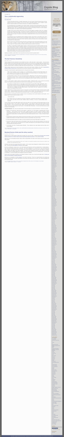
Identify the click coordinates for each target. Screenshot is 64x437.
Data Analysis (54, 355)
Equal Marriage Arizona (55, 362)
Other (53, 395)
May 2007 (53, 300)
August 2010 (54, 258)
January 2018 (54, 161)
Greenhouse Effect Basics (56, 49)
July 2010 (53, 259)
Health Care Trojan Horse (55, 75)
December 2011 (54, 240)
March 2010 (53, 263)
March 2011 (53, 250)
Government (9, 128)
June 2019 (53, 143)
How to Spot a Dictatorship (56, 76)
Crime (53, 354)
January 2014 (54, 213)
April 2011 (53, 249)
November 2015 (54, 189)
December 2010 (54, 253)
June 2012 (53, 234)
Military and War (54, 389)
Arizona (53, 342)
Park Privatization (20, 11)
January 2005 (54, 330)
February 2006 (54, 316)
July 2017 (53, 168)
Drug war (53, 356)
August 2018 (54, 154)
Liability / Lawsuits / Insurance (12, 161)
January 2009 (54, 278)
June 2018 (53, 156)
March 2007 (53, 302)
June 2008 (53, 286)
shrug (18, 135)
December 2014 (54, 201)
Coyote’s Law (54, 70)
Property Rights (54, 402)
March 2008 (53, 289)
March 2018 (53, 159)
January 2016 (54, 187)
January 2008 (54, 291)
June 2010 (53, 260)
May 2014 (53, 209)
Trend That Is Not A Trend (55, 419)
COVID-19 (53, 352)
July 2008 (53, 285)
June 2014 (53, 208)
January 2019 (54, 148)
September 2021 (54, 117)
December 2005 (54, 318)
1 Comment (19, 161)
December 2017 (54, 162)
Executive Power (54, 364)
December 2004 (54, 331)
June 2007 (53, 299)
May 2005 (53, 326)
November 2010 (54, 254)
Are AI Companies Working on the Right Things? (56, 44)
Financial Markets (54, 365)
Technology (53, 414)
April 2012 (53, 236)
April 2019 (53, 145)
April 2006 (53, 314)
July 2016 (53, 181)
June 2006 (53, 312)
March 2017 (53, 172)
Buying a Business (54, 65)
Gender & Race (54, 369)
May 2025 (53, 106)
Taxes (53, 413)
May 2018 (53, 157)
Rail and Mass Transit (55, 405)
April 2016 (53, 184)
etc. (52, 363)
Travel (53, 418)
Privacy (53, 400)
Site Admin (53, 432)
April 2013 (53, 223)
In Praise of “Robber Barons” (56, 78)
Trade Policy (54, 416)
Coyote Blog (51, 7)
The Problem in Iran (55, 43)
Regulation (9, 55)
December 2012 (54, 227)
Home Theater (54, 377)
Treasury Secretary (44, 54)
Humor (53, 378)
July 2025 (53, 104)
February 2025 (54, 109)
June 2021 (53, 120)
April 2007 (53, 301)
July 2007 (53, 298)
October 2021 (54, 116)
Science (53, 408)
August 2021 (54, 118)
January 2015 (54, 200)
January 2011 (54, 252)
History (53, 375)
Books (53, 347)
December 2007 (54, 292)
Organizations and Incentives (56, 394)
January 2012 (54, 239)
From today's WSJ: (8, 19)
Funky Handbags (54, 74)
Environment (54, 361)
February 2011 (54, 251)
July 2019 (53, 142)
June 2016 (53, 182)
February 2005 (54, 329)
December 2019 (54, 136)
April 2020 (53, 132)
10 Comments (14, 128)
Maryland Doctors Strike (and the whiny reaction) (19, 132)
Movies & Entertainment (55, 391)
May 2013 (53, 222)
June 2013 (53, 221)
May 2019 (53, 144)
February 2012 (54, 238)
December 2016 (54, 175)
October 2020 (54, 128)
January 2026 (54, 97)
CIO (8, 54)
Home (5, 11)
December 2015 (54, 188)
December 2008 (54, 279)
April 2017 (53, 171)
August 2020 (54, 130)
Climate (53, 351)
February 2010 (54, 264)
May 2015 (53, 196)
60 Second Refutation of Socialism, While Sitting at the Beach (56, 61)
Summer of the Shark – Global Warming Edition (56, 53)
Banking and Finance (55, 344)
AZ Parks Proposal (27, 11)
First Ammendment (54, 366)
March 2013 (53, 224)
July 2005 (53, 324)
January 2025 (54, 110)
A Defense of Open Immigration (56, 62)
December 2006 (54, 305)
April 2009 (53, 275)
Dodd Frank (18, 54)
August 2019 (54, 141)
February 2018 (54, 160)
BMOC (15, 11)
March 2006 (53, 315)
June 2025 (53, 105)
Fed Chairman (27, 54)
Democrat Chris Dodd (13, 54)
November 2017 (54, 163)
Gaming (53, 367)
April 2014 (53, 210)
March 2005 (53, 328)
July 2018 (53, 155)
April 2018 (53, 158)
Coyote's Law (54, 353)
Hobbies (53, 376)
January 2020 (54, 135)
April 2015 (53, 197)
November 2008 (54, 280)
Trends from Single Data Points (56, 420)
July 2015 (53, 194)
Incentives (53, 380)
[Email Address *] (56, 28)
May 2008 (53, 287)
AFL (7, 54)
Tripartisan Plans (54, 421)
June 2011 (53, 247)
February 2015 (54, 199)
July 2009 (53, 272)
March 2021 (53, 123)
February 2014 (54, 212)
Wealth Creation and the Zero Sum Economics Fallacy (56, 90)
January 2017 (54, 174)
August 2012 (54, 232)
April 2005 (53, 327)
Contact (33, 11)
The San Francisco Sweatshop (13, 58)
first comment (19, 157)
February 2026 (54, 96)
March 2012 (53, 237)
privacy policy (55, 35)
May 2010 (53, 261)
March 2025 (53, 108)
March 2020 (53, 133)
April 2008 (53, 288)
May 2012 (53, 235)
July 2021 (53, 119)
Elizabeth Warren (22, 54)
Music (53, 392)
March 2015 (53, 198)
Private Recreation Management (56, 401)
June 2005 (53, 325)
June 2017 (53, 169)
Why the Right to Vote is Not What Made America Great (56, 92)
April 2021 (53, 122)
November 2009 (54, 267)
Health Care (53, 374)
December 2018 (54, 149)
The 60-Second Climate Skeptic (56, 87)
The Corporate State (55, 415)
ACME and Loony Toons (55, 340)
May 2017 (53, 170)
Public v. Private (54, 403)
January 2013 (54, 226)
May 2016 (53, 183)
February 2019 (54, 147)
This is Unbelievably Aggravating (14, 16)
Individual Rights (54, 381)
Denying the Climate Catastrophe (55, 48)
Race (52, 404)
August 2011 (54, 245)
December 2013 (54, 214)
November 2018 (54, 150)
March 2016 (53, 185)
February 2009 (54, 277)
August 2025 (54, 103)
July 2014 (53, 207)
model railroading (54, 390)
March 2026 (53, 95)
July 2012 (53, 233)
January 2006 (54, 317)
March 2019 (53, 146)
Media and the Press (55, 388)
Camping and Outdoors (55, 348)
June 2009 (53, 273)
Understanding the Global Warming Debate (55, 55)
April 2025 (53, 107)
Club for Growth (40, 136)
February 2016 (54, 186)
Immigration (53, 379)
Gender (53, 368)
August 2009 (54, 271)
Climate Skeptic (10, 11)
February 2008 (54, 290)
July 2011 (53, 246)
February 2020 (54, 134)
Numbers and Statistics (55, 393)
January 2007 (54, 304)
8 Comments (14, 55)
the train (20, 145)
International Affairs (55, 382)
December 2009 (54, 266)
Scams (53, 407)
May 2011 (53, 248)
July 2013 (53, 220)
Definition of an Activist (55, 71)
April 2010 (53, 262)
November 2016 (54, 176)
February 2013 (54, 225)
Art (52, 343)
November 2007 (54, 293)
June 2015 (53, 195)
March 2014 (53, 211)
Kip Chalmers (15, 145)
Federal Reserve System (33, 54)
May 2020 (53, 131)
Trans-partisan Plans (55, 417)
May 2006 (53, 313)
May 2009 (53, 274)
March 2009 (53, 276)
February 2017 (54, 173)
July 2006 (53, 311)
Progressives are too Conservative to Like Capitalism (56, 82)
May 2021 (53, 121)
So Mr (40, 54)
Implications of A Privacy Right (56, 77)
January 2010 (54, 265)
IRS (38, 54)
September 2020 (54, 129)
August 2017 (54, 167)
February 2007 (54, 303)
